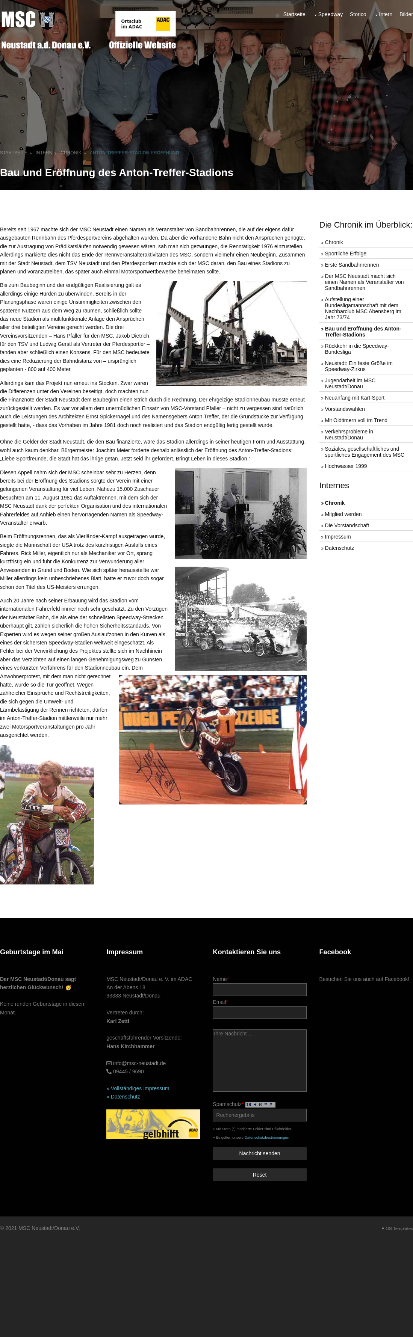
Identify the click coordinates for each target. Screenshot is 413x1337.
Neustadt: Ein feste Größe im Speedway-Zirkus (359, 366)
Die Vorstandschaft (347, 525)
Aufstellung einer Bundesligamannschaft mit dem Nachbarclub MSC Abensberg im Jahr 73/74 (363, 308)
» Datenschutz (123, 1097)
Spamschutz (259, 1111)
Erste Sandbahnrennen (352, 265)
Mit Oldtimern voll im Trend (356, 420)
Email (259, 1009)
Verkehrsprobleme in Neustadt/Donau (349, 435)
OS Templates (399, 1228)
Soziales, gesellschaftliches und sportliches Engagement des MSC (365, 452)
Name (259, 986)
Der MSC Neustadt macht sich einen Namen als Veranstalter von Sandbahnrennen (364, 282)
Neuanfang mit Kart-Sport (355, 398)
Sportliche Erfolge (346, 253)
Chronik (71, 152)
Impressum (338, 537)
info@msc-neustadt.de (139, 1063)
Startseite (294, 14)
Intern (386, 14)
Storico (358, 14)
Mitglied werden (343, 514)
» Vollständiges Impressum (137, 1088)
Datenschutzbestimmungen (267, 1137)
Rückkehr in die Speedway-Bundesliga (357, 349)
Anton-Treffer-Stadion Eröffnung (134, 152)
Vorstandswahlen (345, 409)
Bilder (406, 14)
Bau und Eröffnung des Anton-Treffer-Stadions (363, 332)
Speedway (330, 14)
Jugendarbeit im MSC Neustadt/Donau (350, 383)
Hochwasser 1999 (346, 466)
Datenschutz (339, 548)
